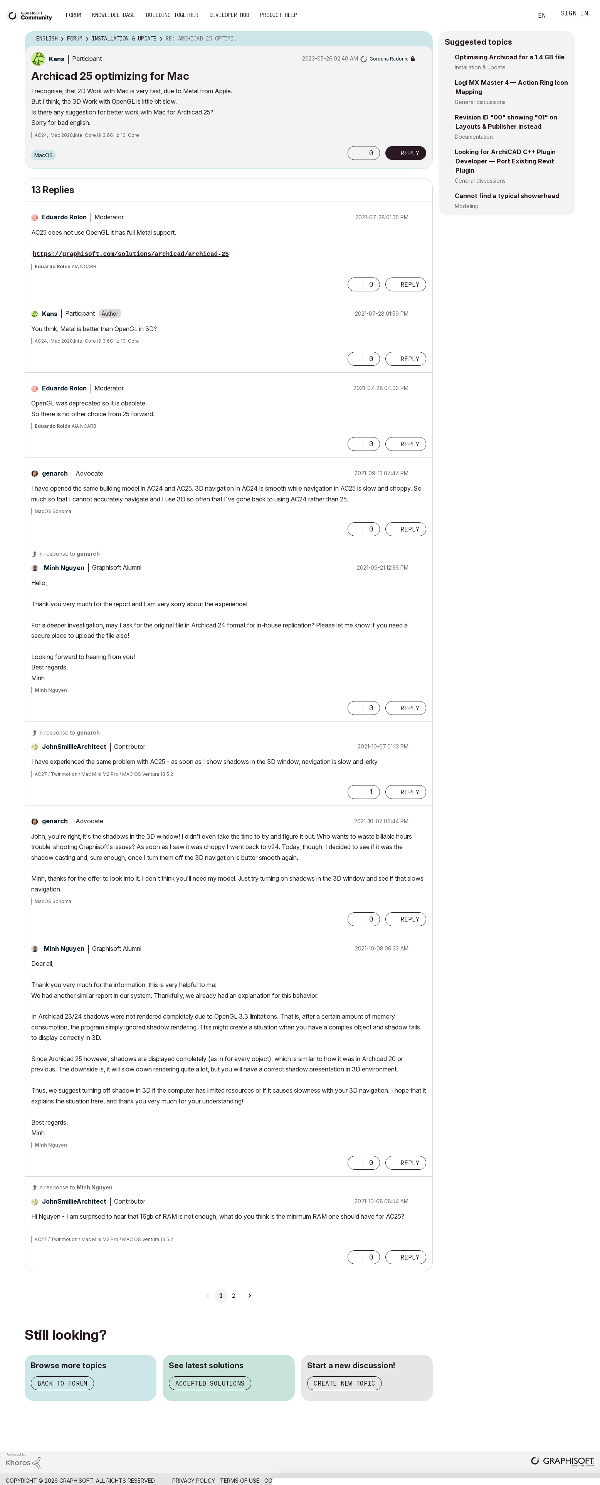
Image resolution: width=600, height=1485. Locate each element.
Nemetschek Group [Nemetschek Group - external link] (566, 1480)
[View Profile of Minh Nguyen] (64, 568)
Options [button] (422, 39)
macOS (43, 155)
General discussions (480, 102)
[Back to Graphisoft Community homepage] (31, 15)
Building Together (172, 15)
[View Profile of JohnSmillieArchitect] (74, 746)
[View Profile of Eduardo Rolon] (64, 217)
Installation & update (480, 67)
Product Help (278, 15)
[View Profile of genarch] (55, 473)
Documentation (474, 136)
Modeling (467, 206)
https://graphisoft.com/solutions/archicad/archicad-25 (131, 254)
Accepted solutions (210, 1383)
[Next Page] (249, 1296)
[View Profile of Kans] (56, 59)
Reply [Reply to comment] (410, 284)
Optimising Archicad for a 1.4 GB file (510, 57)
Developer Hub (229, 15)
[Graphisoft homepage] (562, 1462)
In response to (69, 553)
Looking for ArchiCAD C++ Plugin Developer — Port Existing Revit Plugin (505, 161)
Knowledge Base (113, 15)
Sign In (574, 14)
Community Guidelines (296, 1480)
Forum (73, 15)
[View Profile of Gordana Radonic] (389, 59)
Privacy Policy (193, 1480)
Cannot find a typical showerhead (507, 196)
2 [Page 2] (233, 1295)
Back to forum (62, 1383)
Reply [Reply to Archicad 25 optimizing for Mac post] (410, 153)
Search (518, 15)
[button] (355, 153)
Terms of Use (239, 1480)
